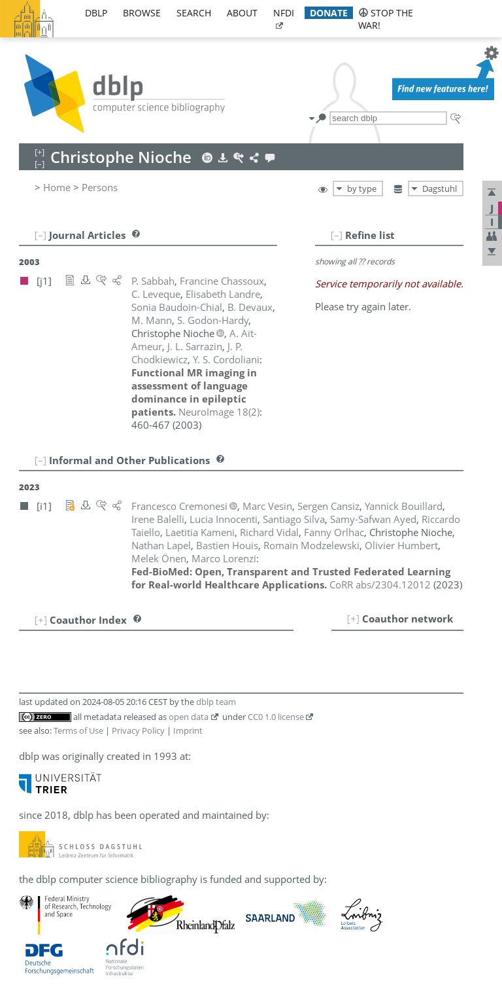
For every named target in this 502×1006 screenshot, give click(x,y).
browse (142, 13)
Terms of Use (78, 730)
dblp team (216, 702)
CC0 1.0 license (276, 717)
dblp (96, 13)
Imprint (188, 730)
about (242, 13)
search (193, 13)
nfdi (283, 13)
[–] (337, 235)
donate (329, 13)
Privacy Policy (138, 730)
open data (189, 717)
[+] (353, 618)
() (218, 411)
